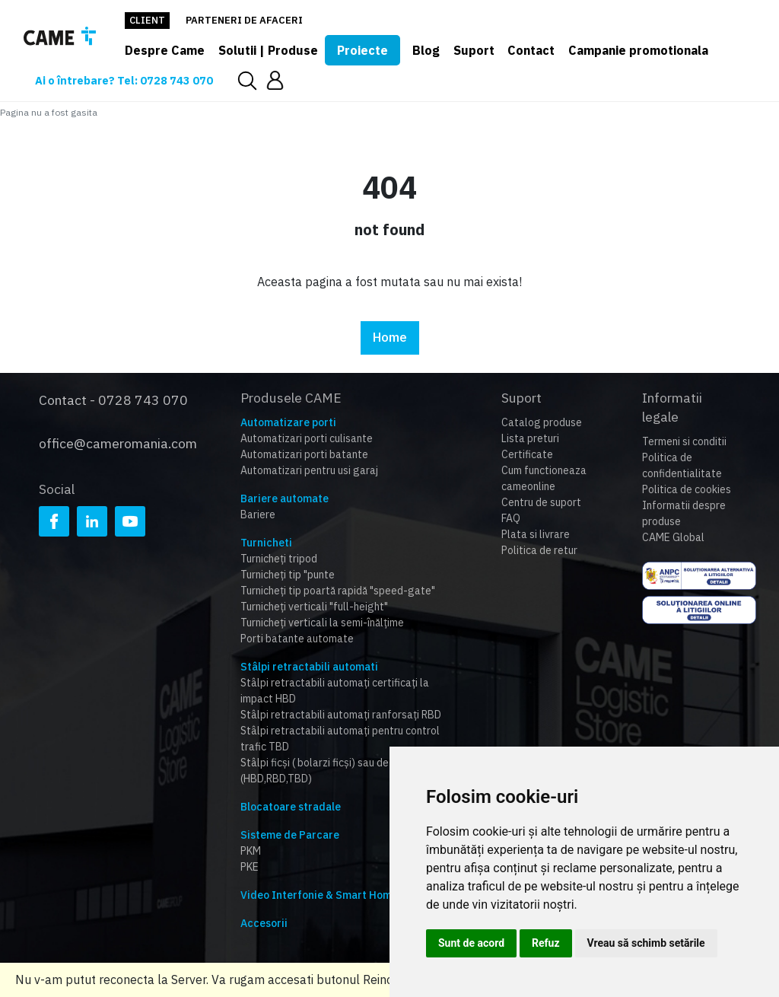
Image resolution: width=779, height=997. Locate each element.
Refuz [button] (546, 943)
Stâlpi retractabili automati (309, 667)
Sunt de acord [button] (471, 943)
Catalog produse (541, 422)
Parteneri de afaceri (244, 20)
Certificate (527, 454)
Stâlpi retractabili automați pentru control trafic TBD (340, 738)
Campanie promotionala (638, 50)
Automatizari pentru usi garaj (309, 470)
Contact (531, 50)
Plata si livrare (535, 534)
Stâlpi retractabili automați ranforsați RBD (340, 714)
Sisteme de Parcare (289, 835)
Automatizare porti (288, 422)
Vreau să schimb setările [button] (646, 943)
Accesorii (264, 923)
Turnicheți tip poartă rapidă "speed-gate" (337, 590)
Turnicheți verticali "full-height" (314, 606)
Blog (426, 50)
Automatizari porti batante (304, 454)
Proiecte (362, 50)
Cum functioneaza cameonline (544, 478)
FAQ (510, 518)
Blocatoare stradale (290, 807)
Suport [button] (473, 50)
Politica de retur (539, 550)
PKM (250, 851)
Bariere (257, 514)
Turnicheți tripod (278, 558)
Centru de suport (541, 502)
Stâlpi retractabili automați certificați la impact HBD (334, 691)
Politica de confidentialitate (682, 465)
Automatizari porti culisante (306, 438)
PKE (249, 867)
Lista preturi (530, 438)
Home (390, 338)
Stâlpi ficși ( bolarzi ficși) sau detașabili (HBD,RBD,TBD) (332, 770)
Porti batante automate (297, 638)
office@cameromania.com (118, 439)
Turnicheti (266, 542)
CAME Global (673, 537)
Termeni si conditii (684, 441)
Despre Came (165, 50)
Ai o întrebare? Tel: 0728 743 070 (126, 80)
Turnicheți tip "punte (287, 574)
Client (147, 20)
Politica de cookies (686, 489)
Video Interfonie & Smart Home (319, 895)
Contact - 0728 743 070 (113, 397)
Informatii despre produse (684, 513)
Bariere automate (284, 498)
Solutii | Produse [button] (268, 50)
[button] (280, 80)
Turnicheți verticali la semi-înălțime (322, 622)
